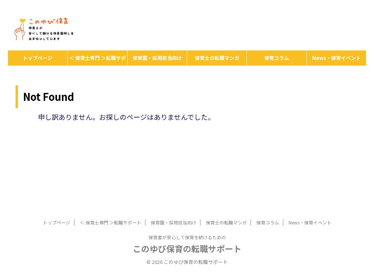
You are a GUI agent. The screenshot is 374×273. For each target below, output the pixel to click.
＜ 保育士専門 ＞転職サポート (97, 60)
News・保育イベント (336, 57)
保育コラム (276, 57)
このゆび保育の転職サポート (187, 248)
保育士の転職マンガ (217, 57)
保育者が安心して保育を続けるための (187, 237)
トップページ (37, 57)
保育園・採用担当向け (157, 57)
